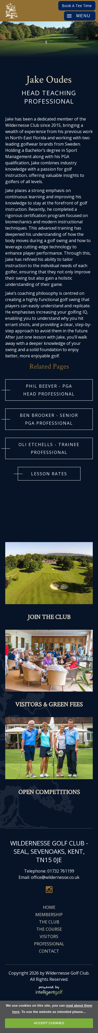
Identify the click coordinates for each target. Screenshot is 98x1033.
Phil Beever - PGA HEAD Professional (49, 390)
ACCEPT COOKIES (49, 1023)
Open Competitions (49, 792)
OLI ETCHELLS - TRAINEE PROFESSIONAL (49, 448)
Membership (49, 914)
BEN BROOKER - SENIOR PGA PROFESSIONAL (49, 419)
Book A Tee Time (77, 5)
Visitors (49, 936)
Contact (49, 951)
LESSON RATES (49, 474)
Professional (49, 944)
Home (49, 907)
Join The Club (49, 617)
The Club (49, 922)
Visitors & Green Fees (49, 704)
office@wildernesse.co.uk (55, 877)
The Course (49, 929)
